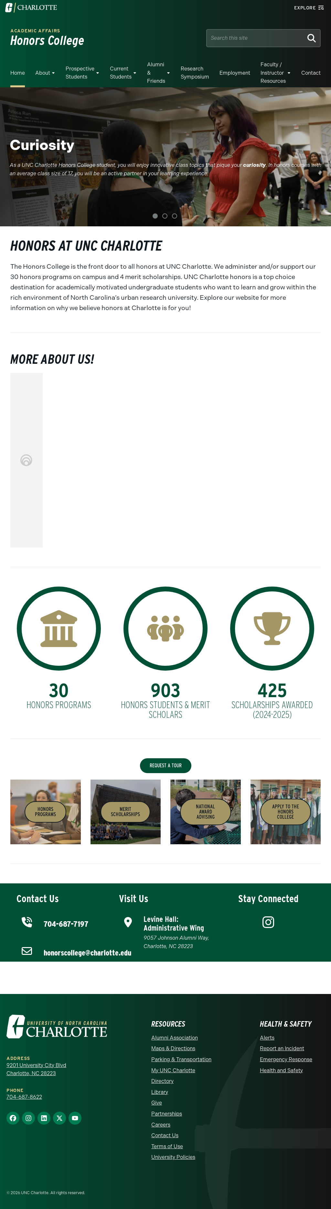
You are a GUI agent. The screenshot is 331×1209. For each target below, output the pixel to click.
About (42, 73)
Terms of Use (167, 1146)
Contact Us (164, 1135)
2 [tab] (164, 216)
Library (159, 1092)
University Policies (173, 1157)
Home (17, 73)
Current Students (121, 73)
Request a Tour (166, 765)
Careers (160, 1125)
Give (156, 1103)
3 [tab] (174, 216)
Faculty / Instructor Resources (273, 72)
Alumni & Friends (156, 72)
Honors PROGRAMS (45, 811)
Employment (234, 73)
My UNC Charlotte (173, 1070)
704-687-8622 (24, 1097)
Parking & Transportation (181, 1059)
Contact (311, 73)
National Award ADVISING (205, 812)
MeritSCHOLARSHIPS (125, 811)
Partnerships (166, 1114)
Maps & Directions (173, 1048)
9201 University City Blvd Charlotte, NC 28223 (36, 1069)
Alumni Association (174, 1038)
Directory (162, 1081)
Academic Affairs (35, 30)
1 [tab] (155, 216)
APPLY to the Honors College (285, 812)
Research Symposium (195, 73)
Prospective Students (80, 73)
